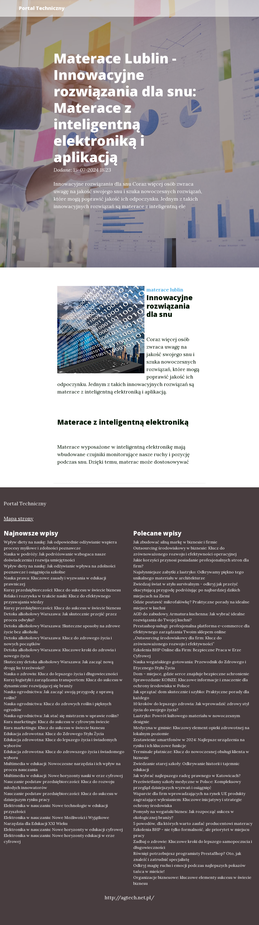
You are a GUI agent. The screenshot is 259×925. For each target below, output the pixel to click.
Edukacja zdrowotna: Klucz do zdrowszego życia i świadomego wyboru (64, 754)
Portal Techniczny (42, 8)
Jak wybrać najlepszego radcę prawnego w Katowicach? (187, 775)
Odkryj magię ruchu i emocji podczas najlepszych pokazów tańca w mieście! (189, 868)
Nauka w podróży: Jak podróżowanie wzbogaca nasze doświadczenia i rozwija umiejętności (55, 556)
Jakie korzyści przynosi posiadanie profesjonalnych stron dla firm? (191, 562)
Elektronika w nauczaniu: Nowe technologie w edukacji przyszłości (56, 808)
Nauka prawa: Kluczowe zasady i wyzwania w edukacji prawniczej (55, 580)
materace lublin (164, 289)
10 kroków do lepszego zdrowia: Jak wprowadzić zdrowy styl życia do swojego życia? (191, 706)
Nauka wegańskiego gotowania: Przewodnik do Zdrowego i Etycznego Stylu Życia (189, 664)
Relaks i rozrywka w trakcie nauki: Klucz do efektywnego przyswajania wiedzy (57, 598)
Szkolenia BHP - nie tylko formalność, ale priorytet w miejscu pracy (191, 832)
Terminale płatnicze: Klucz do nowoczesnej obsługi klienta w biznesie (191, 754)
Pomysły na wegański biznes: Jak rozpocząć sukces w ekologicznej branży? (183, 814)
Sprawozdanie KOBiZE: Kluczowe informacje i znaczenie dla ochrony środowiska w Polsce (190, 682)
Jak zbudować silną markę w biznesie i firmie (175, 541)
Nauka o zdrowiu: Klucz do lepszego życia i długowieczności (61, 673)
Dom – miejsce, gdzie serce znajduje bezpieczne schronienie (191, 673)
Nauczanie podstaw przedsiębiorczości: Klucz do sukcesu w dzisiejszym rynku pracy (61, 796)
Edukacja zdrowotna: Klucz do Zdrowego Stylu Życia (54, 733)
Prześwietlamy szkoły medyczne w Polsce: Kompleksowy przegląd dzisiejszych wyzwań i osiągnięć (187, 784)
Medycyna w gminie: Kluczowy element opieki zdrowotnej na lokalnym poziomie (191, 730)
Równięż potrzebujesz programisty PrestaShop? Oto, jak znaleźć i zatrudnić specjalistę (187, 856)
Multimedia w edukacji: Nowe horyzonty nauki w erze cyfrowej (63, 775)
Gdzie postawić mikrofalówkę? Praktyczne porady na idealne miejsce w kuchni (191, 604)
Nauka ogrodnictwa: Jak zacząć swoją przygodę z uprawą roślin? (58, 694)
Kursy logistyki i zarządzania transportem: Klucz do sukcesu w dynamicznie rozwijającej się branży (63, 682)
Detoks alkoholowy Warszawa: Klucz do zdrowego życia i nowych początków (58, 640)
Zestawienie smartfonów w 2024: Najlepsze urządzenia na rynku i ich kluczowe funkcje (189, 742)
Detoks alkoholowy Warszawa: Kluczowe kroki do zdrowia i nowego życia (60, 652)
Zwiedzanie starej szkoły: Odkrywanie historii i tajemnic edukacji (186, 766)
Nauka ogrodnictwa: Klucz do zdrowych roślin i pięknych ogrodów (57, 706)
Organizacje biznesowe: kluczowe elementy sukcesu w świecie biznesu (192, 880)
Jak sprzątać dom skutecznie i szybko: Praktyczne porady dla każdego (191, 694)
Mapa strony (18, 518)
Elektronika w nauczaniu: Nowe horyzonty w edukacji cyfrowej (63, 829)
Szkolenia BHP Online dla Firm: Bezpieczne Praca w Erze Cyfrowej (187, 652)
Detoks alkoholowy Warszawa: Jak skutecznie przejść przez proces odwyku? (60, 616)
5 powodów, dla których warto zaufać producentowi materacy (192, 823)
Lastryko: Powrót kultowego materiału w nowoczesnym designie (186, 718)
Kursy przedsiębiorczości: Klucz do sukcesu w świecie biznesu (62, 589)
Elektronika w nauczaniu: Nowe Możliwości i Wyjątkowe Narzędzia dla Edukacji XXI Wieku (56, 820)
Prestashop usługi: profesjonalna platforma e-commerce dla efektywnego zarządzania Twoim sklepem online (191, 628)
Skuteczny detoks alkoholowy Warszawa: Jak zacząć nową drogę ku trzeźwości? (58, 664)
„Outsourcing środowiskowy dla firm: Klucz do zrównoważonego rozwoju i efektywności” (177, 640)
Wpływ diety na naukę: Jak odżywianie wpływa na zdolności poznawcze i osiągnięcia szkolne (59, 568)
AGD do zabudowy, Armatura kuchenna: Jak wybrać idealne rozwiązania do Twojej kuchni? (189, 616)
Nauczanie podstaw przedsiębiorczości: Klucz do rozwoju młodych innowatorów (59, 784)
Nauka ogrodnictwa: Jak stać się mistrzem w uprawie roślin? (61, 715)
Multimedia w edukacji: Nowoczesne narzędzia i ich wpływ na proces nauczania (62, 766)
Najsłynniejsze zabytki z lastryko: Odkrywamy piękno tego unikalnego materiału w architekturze (188, 574)
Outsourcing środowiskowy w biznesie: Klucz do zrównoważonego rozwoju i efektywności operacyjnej (185, 550)
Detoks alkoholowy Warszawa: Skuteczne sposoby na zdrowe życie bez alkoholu (62, 628)
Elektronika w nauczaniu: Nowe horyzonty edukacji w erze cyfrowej (59, 838)
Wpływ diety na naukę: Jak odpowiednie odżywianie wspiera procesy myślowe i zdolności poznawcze (60, 544)
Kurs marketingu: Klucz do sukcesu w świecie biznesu (54, 727)
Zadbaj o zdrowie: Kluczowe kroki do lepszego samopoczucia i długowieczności (192, 844)
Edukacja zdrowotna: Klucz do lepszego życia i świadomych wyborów (60, 742)
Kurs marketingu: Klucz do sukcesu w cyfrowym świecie (56, 721)
